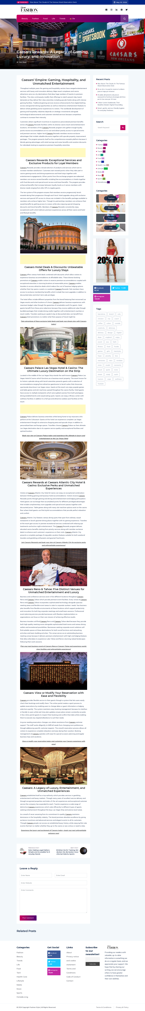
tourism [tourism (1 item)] (100, 379)
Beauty (25, 18)
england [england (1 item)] (109, 337)
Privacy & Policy (122, 1007)
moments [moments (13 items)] (117, 365)
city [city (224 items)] (109, 319)
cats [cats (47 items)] (119, 314)
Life (53, 18)
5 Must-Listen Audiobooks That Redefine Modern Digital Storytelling (110, 104)
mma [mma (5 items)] (100, 365)
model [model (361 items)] (108, 365)
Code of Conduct (73, 977)
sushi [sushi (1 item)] (116, 374)
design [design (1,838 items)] (110, 332)
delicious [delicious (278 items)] (112, 328)
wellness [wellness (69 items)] (118, 379)
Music (99, 175)
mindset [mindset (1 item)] (119, 360)
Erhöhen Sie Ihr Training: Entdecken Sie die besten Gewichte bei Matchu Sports (67, 852)
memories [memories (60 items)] (101, 360)
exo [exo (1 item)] (107, 342)
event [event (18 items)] (100, 342)
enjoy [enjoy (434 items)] (118, 337)
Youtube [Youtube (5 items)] (101, 384)
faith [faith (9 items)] (114, 342)
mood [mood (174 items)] (100, 370)
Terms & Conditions (103, 1007)
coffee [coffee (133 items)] (100, 323)
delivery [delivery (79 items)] (101, 332)
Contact (69, 981)
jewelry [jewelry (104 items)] (108, 356)
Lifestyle (100, 168)
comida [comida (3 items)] (117, 323)
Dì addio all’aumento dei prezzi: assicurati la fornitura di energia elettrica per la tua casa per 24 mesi (111, 97)
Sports (100, 179)
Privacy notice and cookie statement (72, 960)
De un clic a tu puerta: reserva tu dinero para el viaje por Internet (111, 90)
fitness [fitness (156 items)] (100, 346)
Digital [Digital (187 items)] (119, 332)
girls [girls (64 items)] (108, 351)
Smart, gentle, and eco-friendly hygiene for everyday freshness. (111, 109)
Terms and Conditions (71, 970)
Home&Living (102, 182)
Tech (99, 162)
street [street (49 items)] (100, 374)
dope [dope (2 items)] (100, 337)
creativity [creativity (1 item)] (101, 328)
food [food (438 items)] (108, 346)
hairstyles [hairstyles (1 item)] (117, 351)
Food (45, 18)
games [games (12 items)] (100, 351)
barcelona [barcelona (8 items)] (101, 314)
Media (100, 172)
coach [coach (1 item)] (116, 319)
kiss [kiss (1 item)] (116, 356)
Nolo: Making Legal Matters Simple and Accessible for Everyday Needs (39, 852)
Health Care (102, 165)
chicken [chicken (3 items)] (101, 319)
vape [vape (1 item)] (109, 379)
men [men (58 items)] (110, 360)
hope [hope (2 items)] (100, 356)
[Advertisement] (53, 152)
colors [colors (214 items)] (109, 323)
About (69, 952)
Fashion (35, 18)
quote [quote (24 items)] (108, 370)
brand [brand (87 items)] (111, 314)
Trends (62, 18)
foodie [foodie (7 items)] (116, 346)
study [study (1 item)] (108, 374)
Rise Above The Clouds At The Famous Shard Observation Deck (53, 2)
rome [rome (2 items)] (116, 370)
